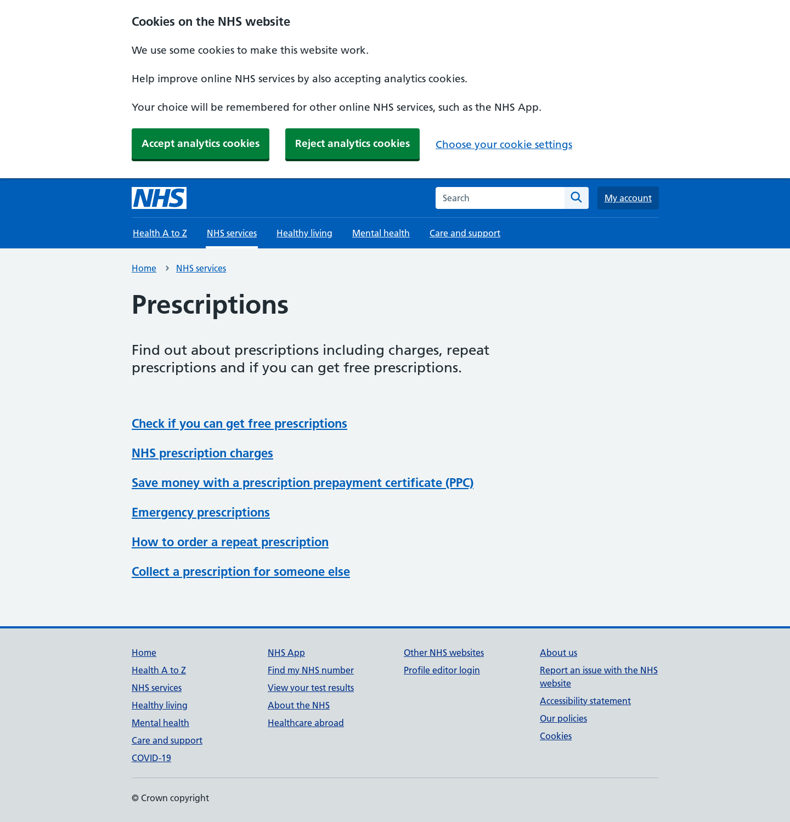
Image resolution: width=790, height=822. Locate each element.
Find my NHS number (311, 670)
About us (558, 652)
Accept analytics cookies (200, 143)
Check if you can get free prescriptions (239, 423)
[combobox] (500, 198)
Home (144, 268)
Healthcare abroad (306, 722)
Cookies (556, 735)
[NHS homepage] (159, 198)
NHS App (286, 652)
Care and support (465, 233)
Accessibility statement (585, 700)
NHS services (201, 268)
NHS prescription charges (202, 453)
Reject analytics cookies (352, 143)
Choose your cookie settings (504, 144)
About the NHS (299, 705)
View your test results (311, 687)
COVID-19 (151, 757)
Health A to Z (160, 233)
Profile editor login (442, 670)
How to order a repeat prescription (230, 541)
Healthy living (304, 233)
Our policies (563, 718)
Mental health (381, 233)
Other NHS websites (444, 652)
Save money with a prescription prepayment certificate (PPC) (302, 482)
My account (628, 197)
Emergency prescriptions (201, 512)
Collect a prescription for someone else (241, 571)
